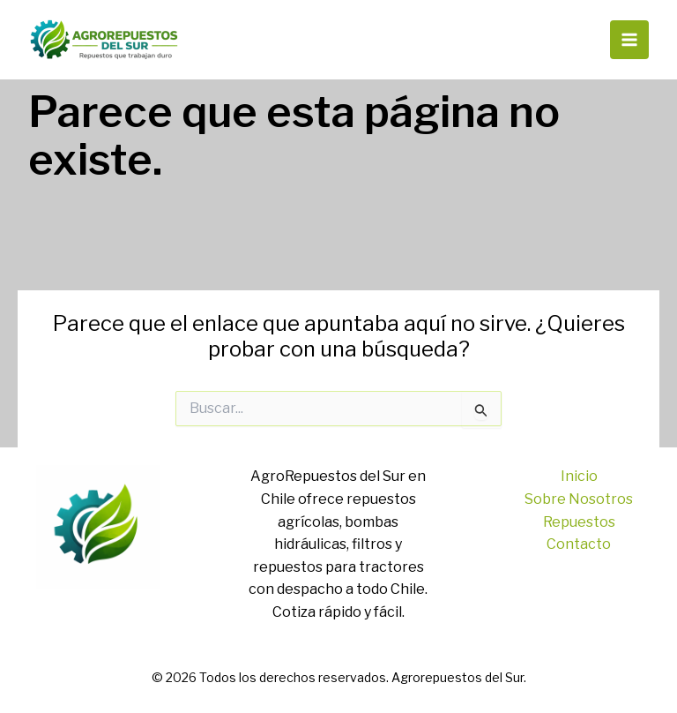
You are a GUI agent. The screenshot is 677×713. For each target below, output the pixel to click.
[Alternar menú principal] (629, 39)
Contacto (579, 544)
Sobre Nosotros (578, 499)
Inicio (579, 476)
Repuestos (579, 522)
